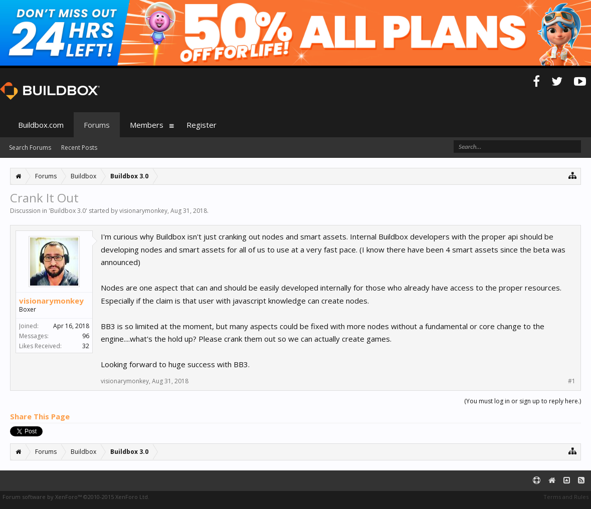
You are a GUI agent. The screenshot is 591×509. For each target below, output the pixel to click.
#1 (571, 381)
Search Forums (30, 147)
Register (201, 125)
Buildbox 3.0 (68, 210)
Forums (97, 125)
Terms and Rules (565, 496)
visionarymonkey (143, 210)
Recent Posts (79, 147)
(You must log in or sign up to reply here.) (522, 401)
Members (146, 125)
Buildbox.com (41, 125)
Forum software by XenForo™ (76, 496)
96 (85, 336)
